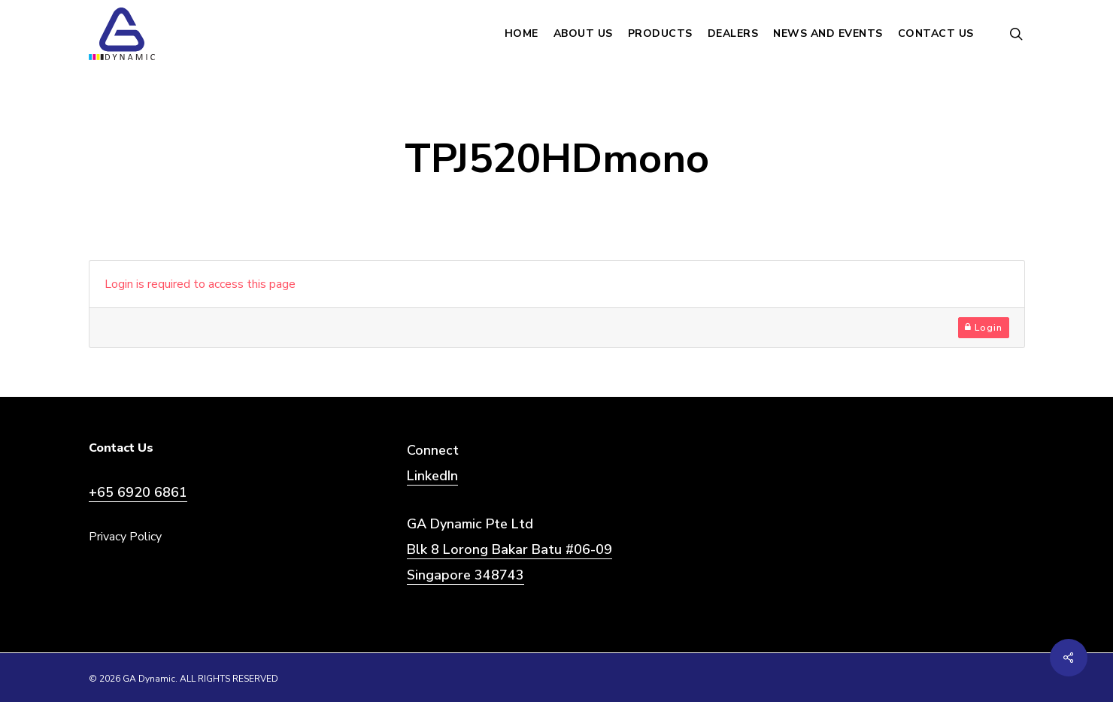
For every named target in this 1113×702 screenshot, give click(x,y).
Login (983, 328)
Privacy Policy (125, 536)
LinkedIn (432, 476)
